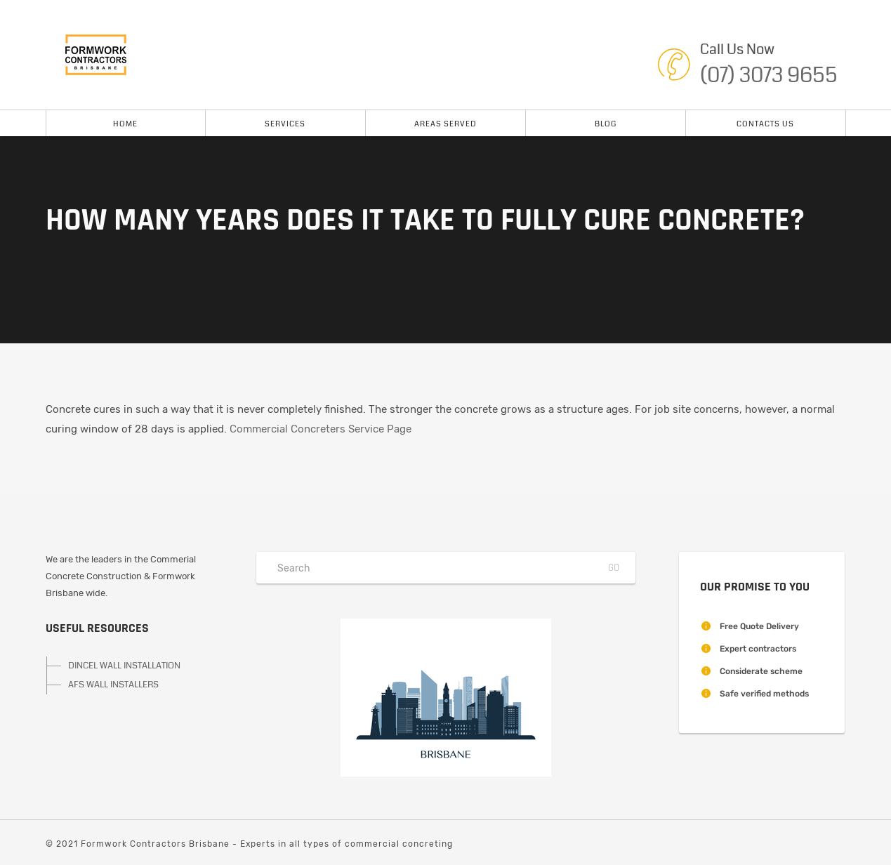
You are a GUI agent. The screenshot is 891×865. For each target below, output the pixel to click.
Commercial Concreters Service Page (320, 429)
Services (285, 124)
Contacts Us (765, 124)
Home (125, 124)
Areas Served (445, 124)
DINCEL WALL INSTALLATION (124, 665)
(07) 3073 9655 (769, 75)
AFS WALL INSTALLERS (113, 684)
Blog (605, 124)
